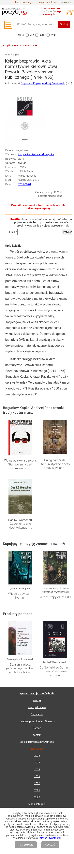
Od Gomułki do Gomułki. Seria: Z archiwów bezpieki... (55, 671)
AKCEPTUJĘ (26, 844)
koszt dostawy (23, 2)
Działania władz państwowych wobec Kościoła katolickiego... (20, 668)
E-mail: (13, 231)
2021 (37, 790)
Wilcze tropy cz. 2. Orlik (55, 597)
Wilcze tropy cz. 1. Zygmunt (20, 595)
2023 (37, 776)
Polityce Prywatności (49, 838)
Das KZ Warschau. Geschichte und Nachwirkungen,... (20, 523)
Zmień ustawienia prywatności (37, 741)
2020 (37, 797)
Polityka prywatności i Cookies (37, 721)
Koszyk (37, 700)
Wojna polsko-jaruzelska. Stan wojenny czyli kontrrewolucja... (20, 464)
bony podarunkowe (47, 2)
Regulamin (37, 714)
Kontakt (37, 734)
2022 (37, 783)
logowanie (66, 2)
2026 (37, 755)
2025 (37, 762)
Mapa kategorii (37, 803)
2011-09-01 (24, 184)
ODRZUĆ (50, 844)
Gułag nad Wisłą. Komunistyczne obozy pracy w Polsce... (55, 464)
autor (42, 34)
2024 (37, 769)
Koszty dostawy (37, 707)
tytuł (53, 34)
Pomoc (37, 728)
